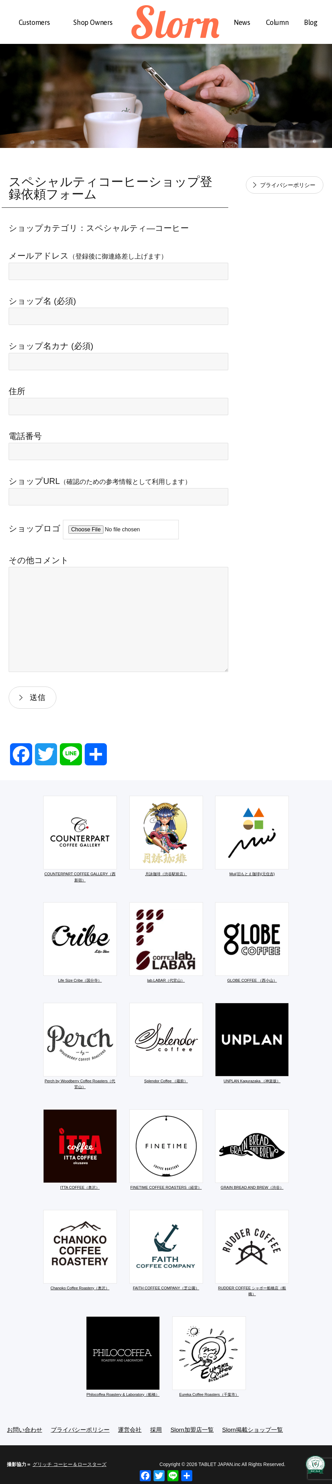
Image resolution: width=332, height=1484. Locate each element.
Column (277, 22)
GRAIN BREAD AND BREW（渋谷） (252, 1149)
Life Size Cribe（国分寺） (80, 942)
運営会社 (129, 1430)
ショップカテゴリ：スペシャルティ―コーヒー (99, 228)
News (242, 22)
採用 (156, 1430)
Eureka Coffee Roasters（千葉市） (209, 1356)
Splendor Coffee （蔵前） (166, 1043)
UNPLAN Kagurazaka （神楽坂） (252, 1043)
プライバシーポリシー (287, 185)
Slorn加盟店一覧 (192, 1430)
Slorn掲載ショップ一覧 (252, 1430)
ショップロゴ (94, 528)
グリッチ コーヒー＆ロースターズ (70, 1464)
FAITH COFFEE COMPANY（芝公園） (166, 1250)
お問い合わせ (24, 1430)
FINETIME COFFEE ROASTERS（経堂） (166, 1149)
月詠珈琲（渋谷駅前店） (166, 836)
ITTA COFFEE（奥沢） (80, 1149)
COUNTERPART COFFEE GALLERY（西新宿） (80, 839)
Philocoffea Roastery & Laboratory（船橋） (123, 1356)
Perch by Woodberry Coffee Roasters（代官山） (80, 1046)
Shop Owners (93, 22)
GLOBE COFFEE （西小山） (252, 942)
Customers (34, 22)
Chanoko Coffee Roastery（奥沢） (80, 1250)
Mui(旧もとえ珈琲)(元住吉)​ (252, 836)
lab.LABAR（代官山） (166, 942)
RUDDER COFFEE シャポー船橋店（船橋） (252, 1253)
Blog (310, 22)
